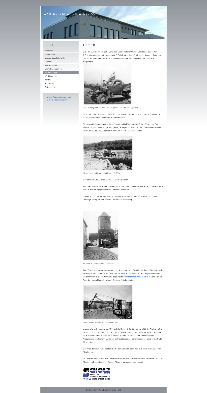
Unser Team (50, 54)
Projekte (48, 61)
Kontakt (48, 80)
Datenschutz (50, 87)
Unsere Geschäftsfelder (55, 58)
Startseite (49, 50)
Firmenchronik (51, 72)
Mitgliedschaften (52, 65)
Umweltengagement (53, 69)
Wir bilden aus (51, 76)
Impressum (50, 83)
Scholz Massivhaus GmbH (58, 100)
